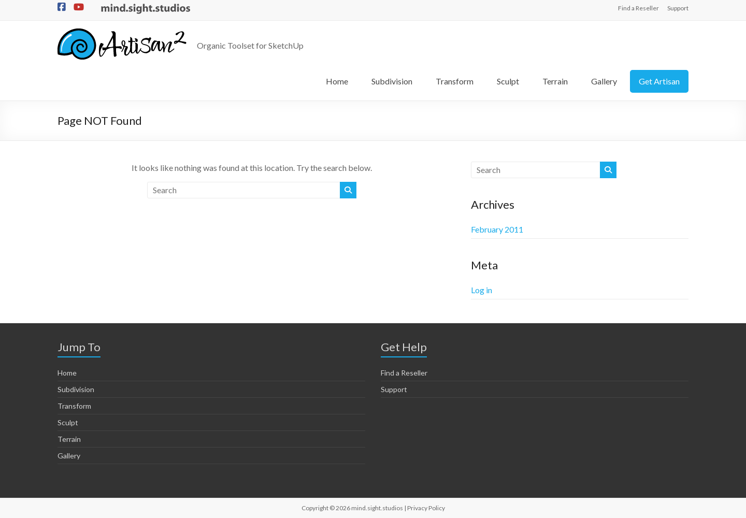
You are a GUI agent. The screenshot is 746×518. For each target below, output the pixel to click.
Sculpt (508, 81)
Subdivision (391, 81)
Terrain (555, 81)
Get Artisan (659, 81)
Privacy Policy (426, 508)
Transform (455, 81)
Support (677, 8)
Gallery (604, 81)
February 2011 (497, 229)
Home (337, 81)
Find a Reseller (638, 8)
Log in (481, 290)
